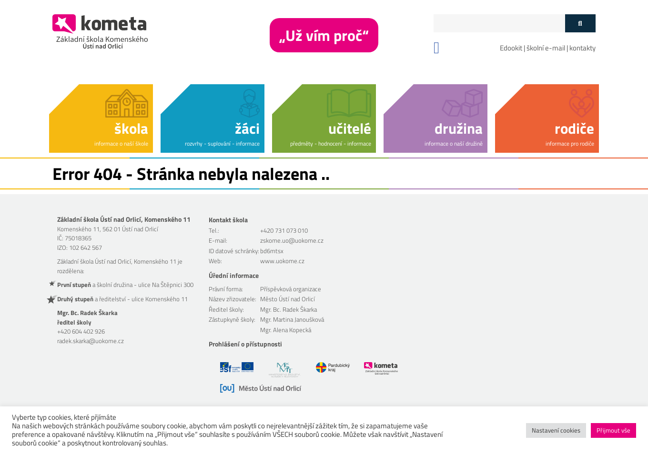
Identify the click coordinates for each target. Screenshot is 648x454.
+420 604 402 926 (81, 331)
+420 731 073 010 (284, 230)
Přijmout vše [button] (613, 430)
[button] (101, 116)
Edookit (511, 47)
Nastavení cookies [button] (556, 430)
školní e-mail (545, 47)
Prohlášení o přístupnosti (245, 344)
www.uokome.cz (282, 261)
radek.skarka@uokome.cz (90, 340)
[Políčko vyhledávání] (499, 23)
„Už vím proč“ (324, 35)
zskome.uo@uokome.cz (292, 240)
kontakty (582, 47)
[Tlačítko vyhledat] (580, 23)
